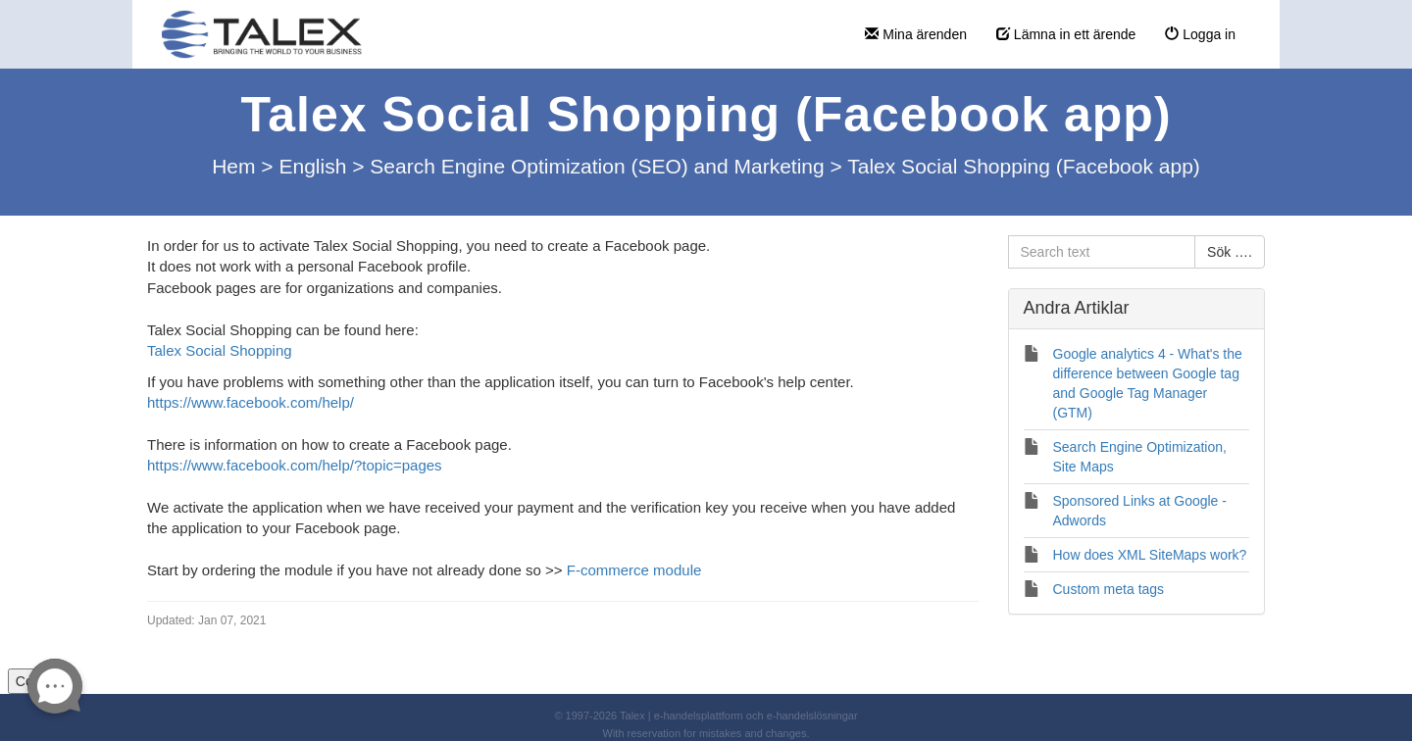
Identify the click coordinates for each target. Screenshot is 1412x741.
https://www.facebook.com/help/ (250, 402)
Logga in (1200, 34)
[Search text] (1102, 252)
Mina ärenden (916, 34)
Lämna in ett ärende (1065, 34)
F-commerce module (634, 570)
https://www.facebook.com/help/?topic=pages (294, 465)
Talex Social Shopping (219, 350)
